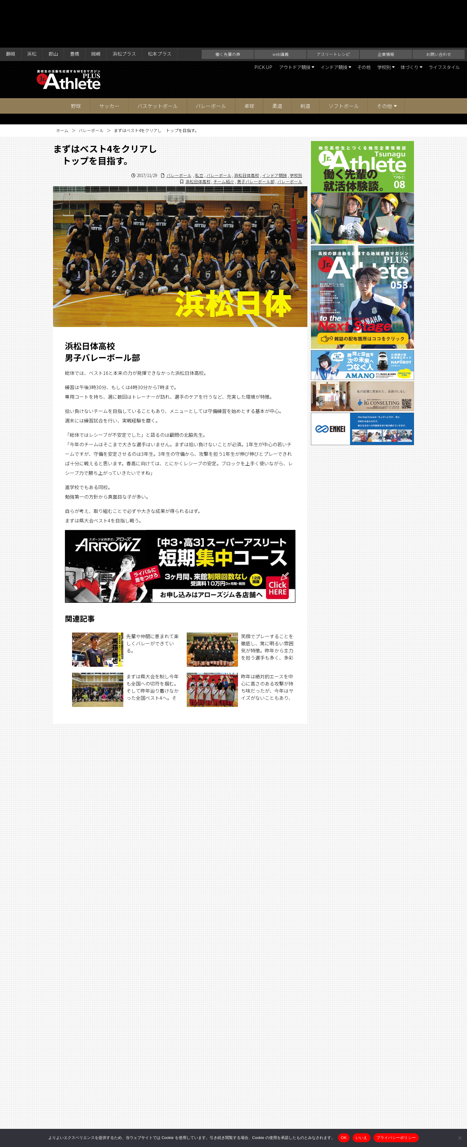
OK (344, 1137)
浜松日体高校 (246, 128)
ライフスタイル (443, 19)
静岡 (10, 6)
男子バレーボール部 (255, 134)
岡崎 (97, 6)
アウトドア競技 (283, 19)
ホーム (62, 83)
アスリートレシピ (333, 7)
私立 (199, 128)
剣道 (305, 58)
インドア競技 (325, 19)
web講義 (281, 7)
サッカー (109, 58)
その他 (357, 19)
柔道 (277, 58)
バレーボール (211, 58)
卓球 (249, 58)
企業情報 (386, 7)
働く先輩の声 (227, 7)
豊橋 (76, 6)
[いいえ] (460, 1138)
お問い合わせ (438, 7)
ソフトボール (344, 58)
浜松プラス (126, 6)
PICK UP (250, 19)
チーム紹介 (223, 134)
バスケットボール (157, 58)
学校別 (378, 19)
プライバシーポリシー (396, 1137)
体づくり (405, 19)
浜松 (32, 6)
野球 (76, 58)
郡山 (54, 6)
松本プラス (163, 6)
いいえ (362, 1137)
